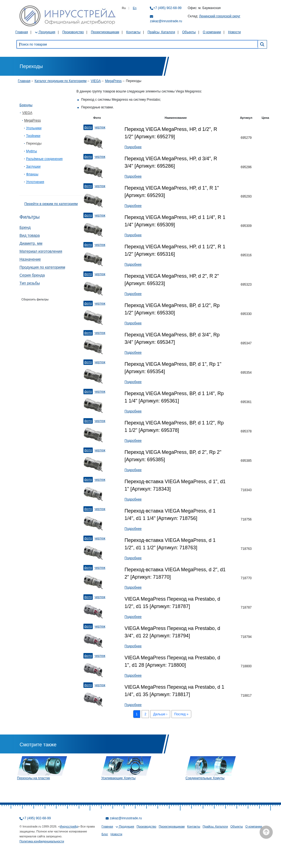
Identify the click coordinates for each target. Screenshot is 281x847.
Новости (234, 32)
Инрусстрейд (69, 826)
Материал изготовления (40, 251)
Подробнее (133, 147)
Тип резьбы (29, 283)
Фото (88, 127)
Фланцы (32, 174)
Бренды (25, 105)
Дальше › (160, 714)
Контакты (133, 32)
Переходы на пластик (33, 778)
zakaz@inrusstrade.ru (166, 21)
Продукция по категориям (42, 267)
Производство (73, 32)
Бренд (25, 227)
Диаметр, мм (30, 243)
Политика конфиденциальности (41, 841)
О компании (212, 32)
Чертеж (99, 127)
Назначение (30, 259)
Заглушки (33, 166)
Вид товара (29, 235)
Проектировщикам (105, 32)
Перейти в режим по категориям (51, 204)
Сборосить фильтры (35, 299)
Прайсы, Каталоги (161, 32)
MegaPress (113, 81)
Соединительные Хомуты (205, 778)
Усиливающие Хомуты (118, 778)
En (134, 8)
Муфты (31, 151)
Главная (21, 32)
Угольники (33, 128)
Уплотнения (35, 182)
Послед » (181, 714)
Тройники (33, 136)
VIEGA (96, 81)
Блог (105, 834)
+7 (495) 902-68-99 (167, 8)
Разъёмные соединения (44, 159)
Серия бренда (32, 275)
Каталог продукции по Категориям (60, 81)
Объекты (189, 32)
